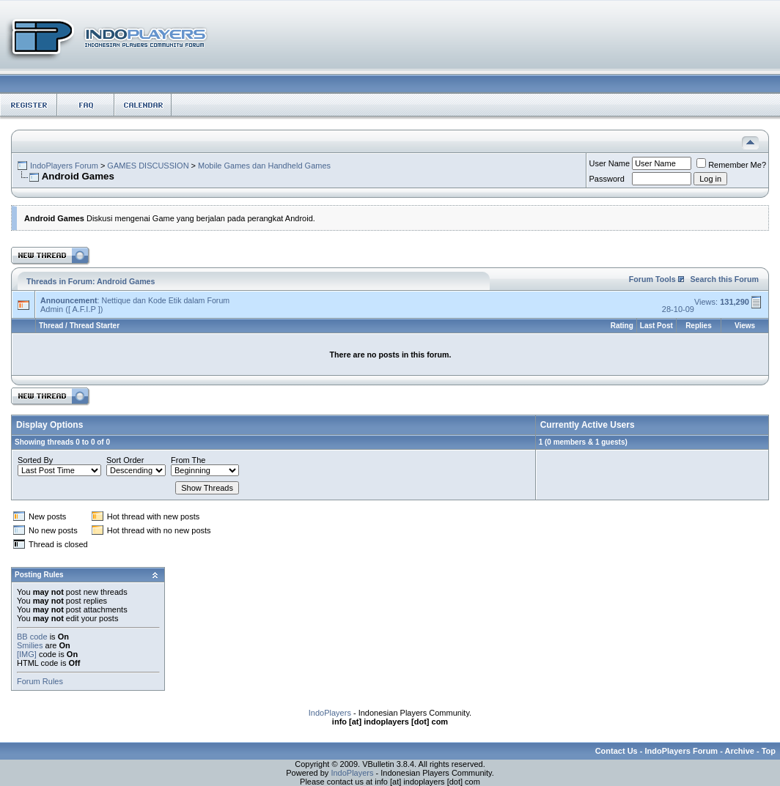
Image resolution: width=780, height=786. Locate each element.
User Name (609, 163)
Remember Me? (731, 164)
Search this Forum (724, 279)
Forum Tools (652, 279)
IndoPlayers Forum (64, 165)
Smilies (30, 645)
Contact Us (616, 750)
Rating (622, 326)
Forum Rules (40, 681)
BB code (32, 636)
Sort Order (125, 460)
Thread (51, 326)
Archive (739, 750)
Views (744, 326)
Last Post (656, 326)
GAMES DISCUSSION (147, 165)
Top (769, 750)
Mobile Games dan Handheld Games (264, 165)
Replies (699, 326)
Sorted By (35, 460)
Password (607, 178)
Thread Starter (94, 326)
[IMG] (27, 654)
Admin (51, 309)
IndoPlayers (330, 712)
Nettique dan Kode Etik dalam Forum (165, 300)
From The (188, 460)
